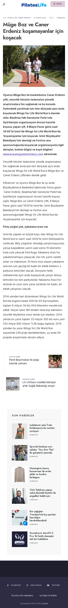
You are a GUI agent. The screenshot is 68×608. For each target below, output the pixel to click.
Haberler (61, 18)
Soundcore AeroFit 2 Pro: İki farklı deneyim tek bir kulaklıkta (42, 536)
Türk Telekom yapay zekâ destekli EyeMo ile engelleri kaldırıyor (43, 493)
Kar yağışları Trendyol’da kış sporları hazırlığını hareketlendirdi (43, 516)
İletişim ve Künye (48, 595)
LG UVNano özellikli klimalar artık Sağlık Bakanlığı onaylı (39, 382)
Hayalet (45, 603)
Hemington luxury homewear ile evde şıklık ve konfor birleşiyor (40, 472)
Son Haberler (23, 415)
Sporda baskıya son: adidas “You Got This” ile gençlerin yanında (42, 449)
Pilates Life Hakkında (22, 595)
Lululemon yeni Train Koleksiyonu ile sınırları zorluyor (42, 428)
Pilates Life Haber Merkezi (19, 18)
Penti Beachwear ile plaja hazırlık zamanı (24, 360)
